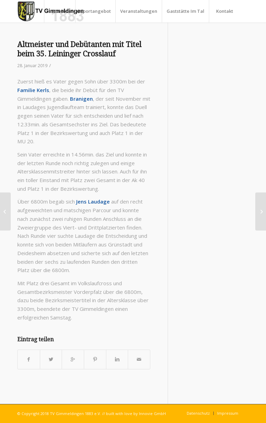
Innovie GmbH (152, 413)
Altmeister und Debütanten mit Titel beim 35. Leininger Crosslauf (79, 49)
